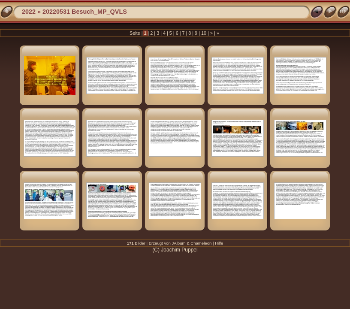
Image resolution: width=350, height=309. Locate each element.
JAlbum (179, 243)
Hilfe (219, 243)
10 (204, 33)
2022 (29, 11)
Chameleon (200, 243)
